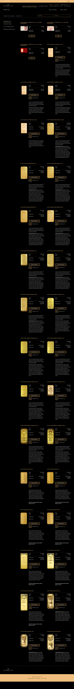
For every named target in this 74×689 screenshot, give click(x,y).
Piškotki (45, 678)
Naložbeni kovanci (43, 6)
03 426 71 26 (56, 4)
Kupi (32, 58)
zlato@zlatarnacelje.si (64, 4)
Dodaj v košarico (60, 57)
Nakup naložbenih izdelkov (29, 6)
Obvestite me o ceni (62, 60)
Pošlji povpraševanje (34, 133)
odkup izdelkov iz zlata (56, 6)
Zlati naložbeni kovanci (8, 26)
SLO (69, 1)
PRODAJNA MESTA (62, 1)
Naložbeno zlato (7, 21)
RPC (42, 678)
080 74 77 (51, 4)
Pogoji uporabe (38, 678)
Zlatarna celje (6, 1)
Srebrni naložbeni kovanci (9, 29)
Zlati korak (67, 6)
